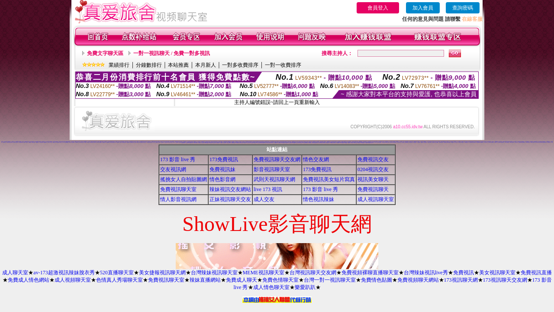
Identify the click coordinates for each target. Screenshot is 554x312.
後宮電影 (511, 142)
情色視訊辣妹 (318, 199)
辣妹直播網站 (205, 280)
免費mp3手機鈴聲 (360, 141)
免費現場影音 (37, 142)
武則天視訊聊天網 (274, 179)
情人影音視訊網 (178, 199)
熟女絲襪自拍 (425, 142)
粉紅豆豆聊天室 (502, 142)
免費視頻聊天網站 (418, 280)
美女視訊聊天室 (497, 273)
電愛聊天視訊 (469, 141)
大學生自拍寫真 (262, 141)
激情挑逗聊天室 (11, 142)
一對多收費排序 (240, 65)
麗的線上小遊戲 (226, 142)
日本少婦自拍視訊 (391, 142)
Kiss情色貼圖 (540, 142)
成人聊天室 (15, 273)
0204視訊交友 (104, 142)
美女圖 (135, 142)
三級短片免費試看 (41, 142)
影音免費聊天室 (481, 142)
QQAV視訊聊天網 (443, 141)
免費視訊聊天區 (452, 142)
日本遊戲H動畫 (445, 142)
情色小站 (121, 142)
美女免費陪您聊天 (108, 142)
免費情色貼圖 (376, 280)
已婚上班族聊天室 (122, 141)
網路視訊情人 (288, 142)
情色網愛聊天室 (422, 142)
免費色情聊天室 (280, 280)
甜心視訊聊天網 (57, 142)
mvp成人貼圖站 (387, 142)
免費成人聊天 (241, 280)
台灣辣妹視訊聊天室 (214, 273)
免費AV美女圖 (376, 142)
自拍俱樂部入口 (156, 142)
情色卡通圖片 (380, 142)
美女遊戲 (88, 142)
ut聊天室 (197, 142)
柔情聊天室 (513, 142)
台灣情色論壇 (418, 142)
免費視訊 (24, 142)
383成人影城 (180, 142)
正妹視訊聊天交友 (230, 199)
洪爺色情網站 (376, 141)
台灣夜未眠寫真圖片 (407, 142)
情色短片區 (70, 142)
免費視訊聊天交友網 (277, 159)
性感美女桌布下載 (166, 142)
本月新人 (205, 65)
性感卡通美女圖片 (112, 142)
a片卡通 (51, 142)
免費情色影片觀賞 (429, 142)
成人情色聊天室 (271, 287)
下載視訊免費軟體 (33, 142)
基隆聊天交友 (4, 142)
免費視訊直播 (536, 273)
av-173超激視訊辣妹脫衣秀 (63, 273)
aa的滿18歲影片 (67, 142)
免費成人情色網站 (28, 280)
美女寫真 (23, 141)
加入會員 (422, 8)
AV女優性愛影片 (537, 142)
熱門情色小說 (523, 142)
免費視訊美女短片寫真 (329, 179)
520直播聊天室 (117, 273)
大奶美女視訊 (7, 142)
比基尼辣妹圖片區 (142, 142)
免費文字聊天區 (105, 53)
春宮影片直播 (249, 142)
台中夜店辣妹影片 (170, 142)
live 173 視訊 (268, 189)
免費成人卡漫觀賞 (441, 142)
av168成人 (77, 142)
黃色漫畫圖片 (373, 142)
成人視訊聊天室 (376, 199)
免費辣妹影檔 (82, 142)
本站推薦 (178, 65)
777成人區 (63, 142)
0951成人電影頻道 (533, 142)
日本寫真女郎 (485, 142)
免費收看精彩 (30, 142)
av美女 (85, 142)
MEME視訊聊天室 (263, 273)
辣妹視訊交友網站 (230, 189)
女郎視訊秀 (495, 142)
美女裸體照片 (212, 142)
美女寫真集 (80, 142)
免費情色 (60, 142)
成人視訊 (115, 142)
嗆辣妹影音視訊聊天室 (528, 142)
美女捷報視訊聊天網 (162, 273)
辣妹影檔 (145, 142)
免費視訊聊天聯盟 (520, 142)
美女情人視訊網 (498, 142)
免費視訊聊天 (128, 142)
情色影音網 (222, 179)
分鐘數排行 (149, 65)
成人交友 (264, 199)
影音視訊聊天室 (272, 169)
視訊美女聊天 (373, 179)
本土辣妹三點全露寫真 (507, 142)
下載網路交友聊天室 (132, 142)
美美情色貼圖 (373, 141)
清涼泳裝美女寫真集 (167, 141)
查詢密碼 (462, 8)
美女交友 (98, 142)
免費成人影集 (94, 142)
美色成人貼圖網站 (436, 142)
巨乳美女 (174, 142)
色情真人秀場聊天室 (119, 280)
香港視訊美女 (395, 142)
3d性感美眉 (101, 142)
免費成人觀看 (138, 142)
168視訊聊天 (433, 142)
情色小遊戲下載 (470, 142)
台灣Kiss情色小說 (474, 142)
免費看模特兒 (54, 142)
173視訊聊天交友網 (505, 280)
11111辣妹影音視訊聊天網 (149, 142)
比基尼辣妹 (118, 142)
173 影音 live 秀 (177, 159)
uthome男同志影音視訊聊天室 (340, 142)
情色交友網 (316, 159)
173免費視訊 (223, 159)
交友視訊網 (173, 169)
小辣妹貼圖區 (403, 142)
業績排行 (119, 65)
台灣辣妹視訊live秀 (426, 273)
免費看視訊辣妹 (472, 141)
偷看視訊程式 (281, 141)
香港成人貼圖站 (491, 142)
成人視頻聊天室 (73, 280)
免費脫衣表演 (162, 142)
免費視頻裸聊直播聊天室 (370, 273)
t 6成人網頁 (456, 142)
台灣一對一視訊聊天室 (330, 280)
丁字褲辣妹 (49, 142)
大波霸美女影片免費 (124, 142)
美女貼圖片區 (177, 142)
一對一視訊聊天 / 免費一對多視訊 (171, 53)
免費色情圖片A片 (549, 142)
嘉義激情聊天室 (466, 142)
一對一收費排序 (283, 65)
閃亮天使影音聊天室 (545, 142)
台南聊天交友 (459, 142)
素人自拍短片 (488, 142)
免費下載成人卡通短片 (15, 142)
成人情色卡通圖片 (399, 142)
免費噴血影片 (303, 142)
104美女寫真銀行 (91, 142)
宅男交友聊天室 (216, 141)
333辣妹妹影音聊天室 (21, 142)
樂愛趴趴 (305, 287)
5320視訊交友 (73, 142)
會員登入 (377, 8)
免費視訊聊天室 (178, 189)
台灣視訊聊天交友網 (313, 273)
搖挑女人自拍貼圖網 (183, 179)
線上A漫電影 (516, 142)
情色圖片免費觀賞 (449, 142)
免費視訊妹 (222, 169)
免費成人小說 (462, 142)
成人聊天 (160, 142)
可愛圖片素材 (60, 141)
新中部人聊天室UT (411, 142)
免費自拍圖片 (415, 142)
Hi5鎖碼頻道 (478, 142)
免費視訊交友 (373, 159)
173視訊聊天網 (461, 280)
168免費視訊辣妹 (45, 142)
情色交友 (27, 142)
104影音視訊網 (383, 142)
